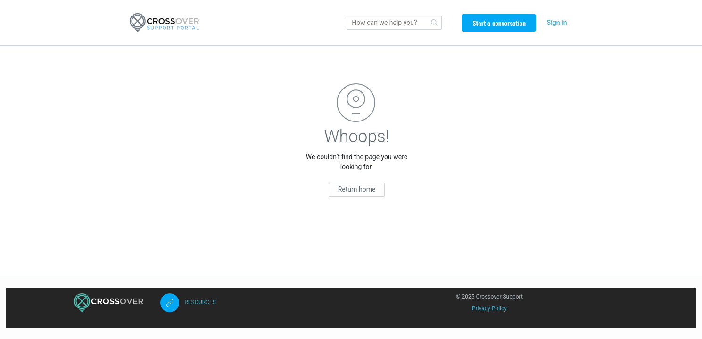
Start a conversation (499, 23)
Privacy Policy (489, 308)
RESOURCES (200, 302)
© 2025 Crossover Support (489, 296)
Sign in (557, 22)
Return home (357, 189)
